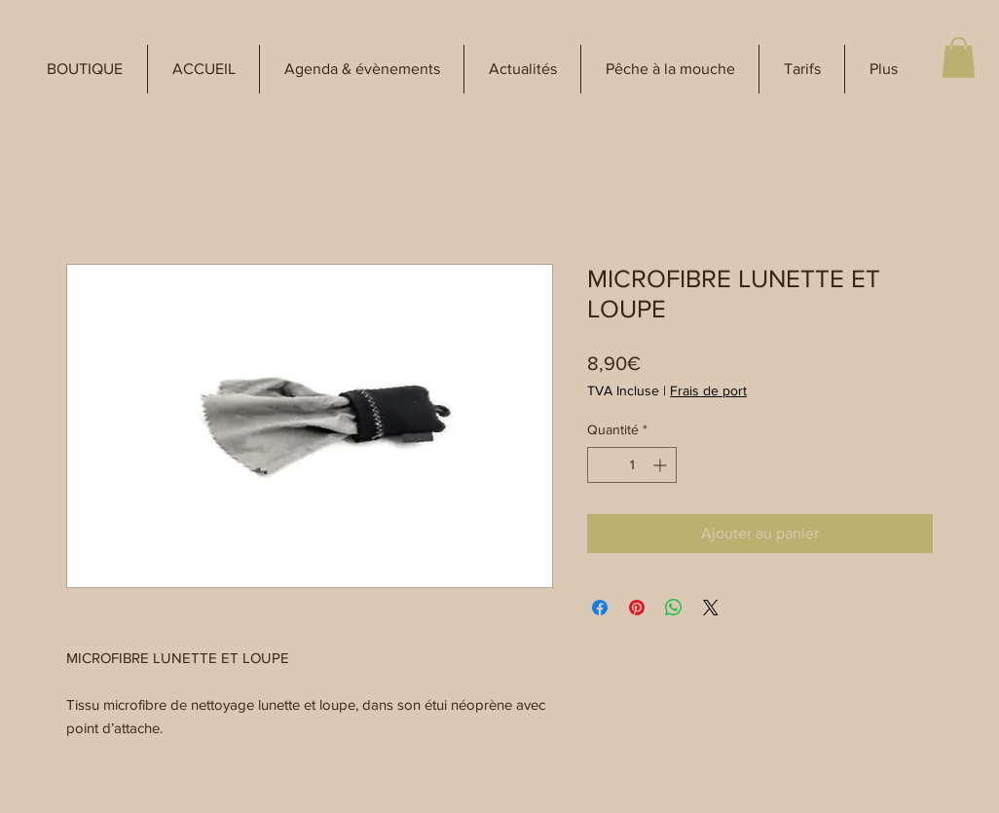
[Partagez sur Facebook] (599, 607)
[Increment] (661, 465)
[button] (84, 69)
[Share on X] (710, 607)
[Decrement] (602, 465)
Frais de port (708, 390)
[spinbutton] (631, 465)
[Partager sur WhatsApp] (673, 607)
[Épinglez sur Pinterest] (636, 607)
